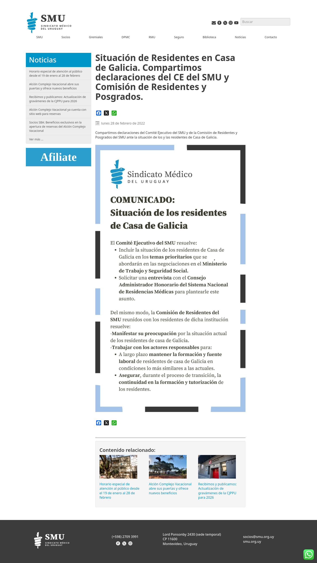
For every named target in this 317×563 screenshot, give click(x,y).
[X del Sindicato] (124, 545)
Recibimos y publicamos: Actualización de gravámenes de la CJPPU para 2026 (217, 491)
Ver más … (36, 139)
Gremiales (96, 37)
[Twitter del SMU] (225, 24)
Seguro (179, 37)
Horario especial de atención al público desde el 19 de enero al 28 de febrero (119, 491)
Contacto (271, 37)
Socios (66, 37)
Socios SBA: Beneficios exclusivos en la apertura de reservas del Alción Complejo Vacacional (57, 126)
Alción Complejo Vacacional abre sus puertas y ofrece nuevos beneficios (170, 488)
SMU (39, 37)
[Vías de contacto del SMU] (214, 24)
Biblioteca (209, 37)
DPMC (126, 37)
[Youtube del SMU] (236, 24)
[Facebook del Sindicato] (118, 545)
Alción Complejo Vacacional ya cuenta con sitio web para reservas (57, 112)
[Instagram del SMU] (231, 24)
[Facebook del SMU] (219, 24)
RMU (152, 37)
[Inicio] (49, 23)
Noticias (240, 37)
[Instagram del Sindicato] (130, 545)
